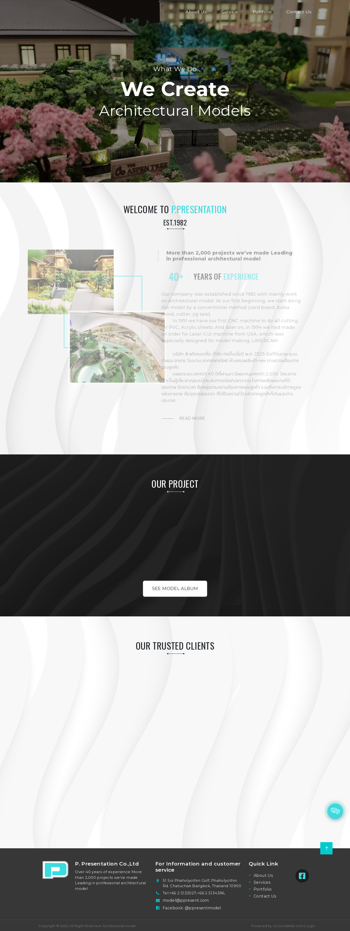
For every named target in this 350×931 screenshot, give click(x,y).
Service (229, 11)
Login (310, 926)
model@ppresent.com (186, 900)
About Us (196, 11)
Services (262, 882)
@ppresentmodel (203, 908)
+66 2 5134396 (210, 893)
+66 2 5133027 (182, 893)
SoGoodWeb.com (287, 926)
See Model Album (175, 588)
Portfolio (262, 11)
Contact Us (298, 11)
